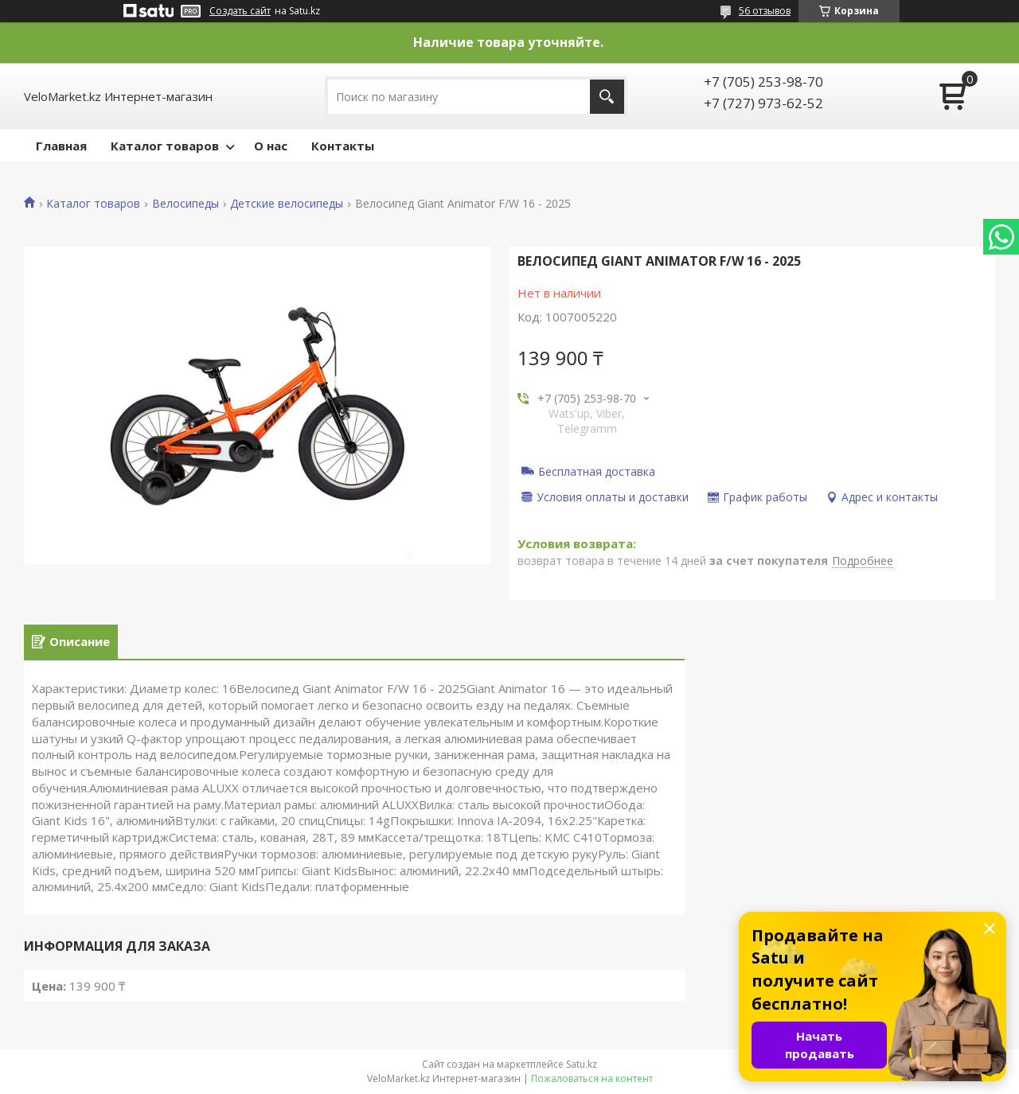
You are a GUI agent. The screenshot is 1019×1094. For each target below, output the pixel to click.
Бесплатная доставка (596, 471)
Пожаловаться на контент (592, 1078)
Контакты (342, 146)
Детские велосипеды (286, 204)
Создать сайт (240, 11)
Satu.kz (581, 1064)
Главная (61, 146)
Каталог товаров (165, 146)
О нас (270, 146)
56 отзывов (765, 11)
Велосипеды (185, 204)
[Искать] (607, 97)
